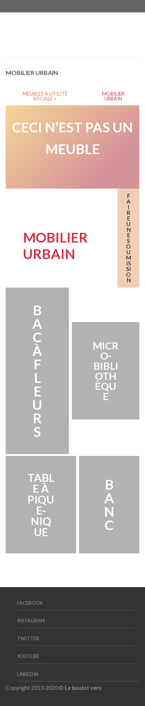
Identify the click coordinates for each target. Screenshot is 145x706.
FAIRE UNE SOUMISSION (128, 237)
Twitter (28, 639)
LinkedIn (27, 674)
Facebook (30, 603)
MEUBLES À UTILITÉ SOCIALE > (45, 96)
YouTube (28, 656)
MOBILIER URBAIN (113, 96)
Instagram (31, 621)
